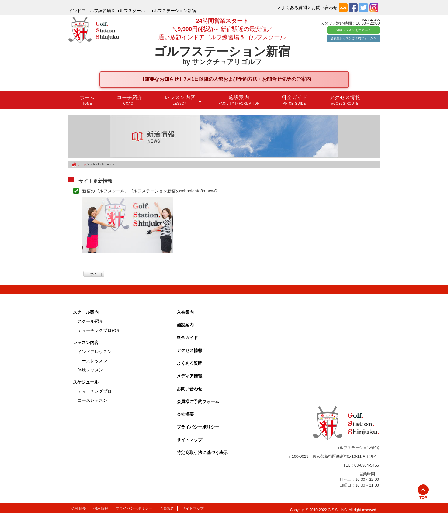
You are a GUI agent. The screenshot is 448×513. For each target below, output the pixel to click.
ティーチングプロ (95, 391)
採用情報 (100, 508)
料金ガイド (294, 100)
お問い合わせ (189, 388)
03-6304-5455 (370, 20)
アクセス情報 (344, 100)
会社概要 (185, 414)
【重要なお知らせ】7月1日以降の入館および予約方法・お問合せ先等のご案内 (226, 79)
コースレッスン (92, 360)
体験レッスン (90, 369)
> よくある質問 (292, 7)
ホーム (87, 100)
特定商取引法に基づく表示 (202, 452)
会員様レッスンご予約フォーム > (353, 38)
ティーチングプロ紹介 (99, 330)
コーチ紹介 (130, 100)
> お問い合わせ (322, 7)
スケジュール (86, 382)
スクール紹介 (90, 321)
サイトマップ (189, 439)
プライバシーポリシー (198, 427)
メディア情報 (189, 376)
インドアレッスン (95, 351)
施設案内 (239, 100)
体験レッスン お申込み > (353, 30)
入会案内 (185, 312)
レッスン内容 (180, 100)
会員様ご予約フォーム (198, 401)
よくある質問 (189, 363)
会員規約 (167, 508)
